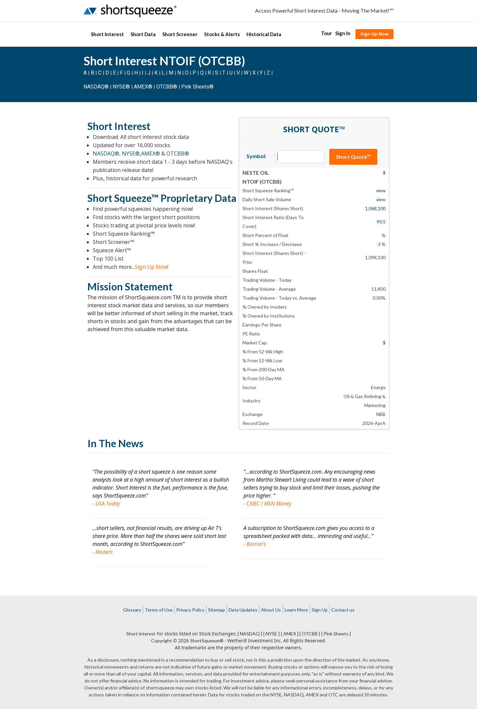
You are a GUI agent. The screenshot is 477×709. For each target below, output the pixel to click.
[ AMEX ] (289, 633)
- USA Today (106, 503)
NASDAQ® (96, 87)
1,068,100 (375, 208)
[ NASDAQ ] (250, 633)
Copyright (161, 640)
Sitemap (216, 610)
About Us (271, 610)
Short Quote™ (353, 156)
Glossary (132, 610)
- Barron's (254, 544)
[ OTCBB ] (309, 633)
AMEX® (143, 87)
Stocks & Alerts (222, 34)
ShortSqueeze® (207, 640)
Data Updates (243, 610)
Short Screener (179, 34)
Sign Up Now (374, 34)
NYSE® (122, 87)
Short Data (143, 34)
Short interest (141, 633)
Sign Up (320, 610)
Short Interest (107, 34)
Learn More (296, 610)
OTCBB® (166, 87)
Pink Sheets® (197, 87)
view (381, 190)
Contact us (342, 610)
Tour (326, 33)
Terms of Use (159, 610)
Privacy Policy (190, 610)
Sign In (342, 33)
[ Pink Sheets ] (336, 633)
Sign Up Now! (151, 266)
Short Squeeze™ (123, 198)
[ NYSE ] (271, 633)
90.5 (381, 221)
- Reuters (102, 552)
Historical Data (263, 34)
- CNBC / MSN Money (267, 503)
